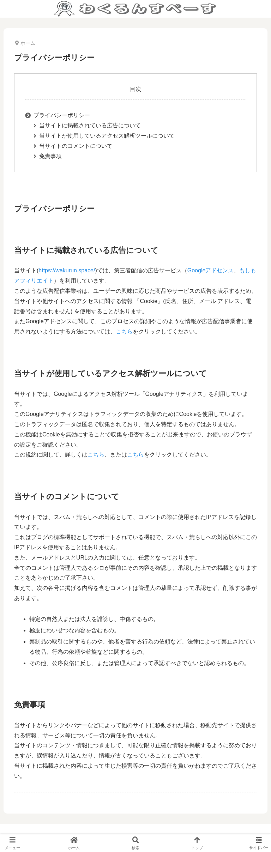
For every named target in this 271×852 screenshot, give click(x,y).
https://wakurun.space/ (66, 270)
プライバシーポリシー (62, 115)
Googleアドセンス (210, 270)
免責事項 (50, 156)
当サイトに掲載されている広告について (90, 125)
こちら (124, 331)
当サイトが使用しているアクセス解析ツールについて (107, 136)
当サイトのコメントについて (76, 146)
